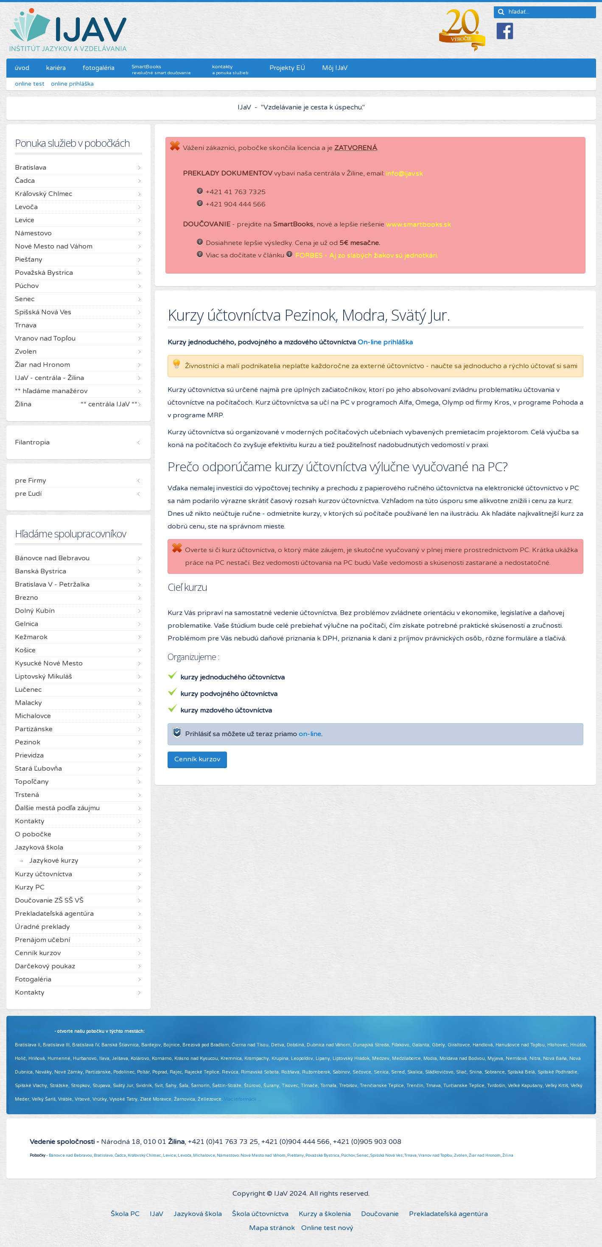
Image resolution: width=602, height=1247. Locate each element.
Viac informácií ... (242, 1099)
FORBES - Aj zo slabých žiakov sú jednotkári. (366, 255)
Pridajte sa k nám (34, 1031)
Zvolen (460, 1155)
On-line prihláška (385, 342)
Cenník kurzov (197, 759)
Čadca (120, 1155)
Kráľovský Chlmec (144, 1155)
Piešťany (295, 1155)
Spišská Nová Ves (386, 1155)
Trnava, (410, 1155)
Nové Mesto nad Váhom (263, 1155)
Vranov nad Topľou (435, 1155)
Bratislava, (104, 1155)
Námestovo (228, 1155)
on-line (310, 734)
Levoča (184, 1155)
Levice (169, 1155)
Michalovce (204, 1155)
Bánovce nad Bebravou (70, 1155)
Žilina (507, 1155)
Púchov (348, 1155)
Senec (363, 1155)
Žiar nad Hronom (485, 1155)
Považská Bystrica (322, 1155)
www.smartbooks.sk (418, 224)
